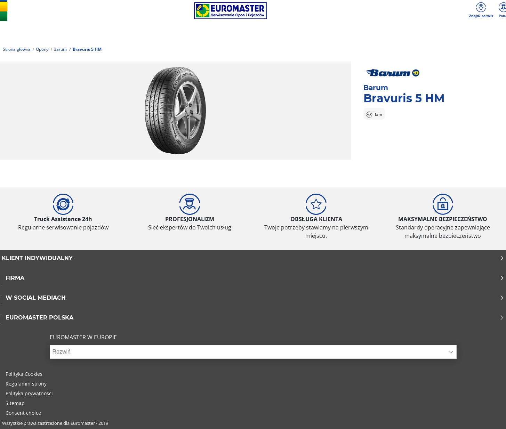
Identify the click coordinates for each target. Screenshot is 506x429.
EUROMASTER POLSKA (255, 318)
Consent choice (23, 413)
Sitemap (15, 403)
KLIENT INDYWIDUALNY (253, 258)
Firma (255, 278)
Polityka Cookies (24, 374)
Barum (60, 49)
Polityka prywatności (29, 393)
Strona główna (17, 49)
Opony (42, 49)
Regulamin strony (26, 383)
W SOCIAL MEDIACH (255, 298)
